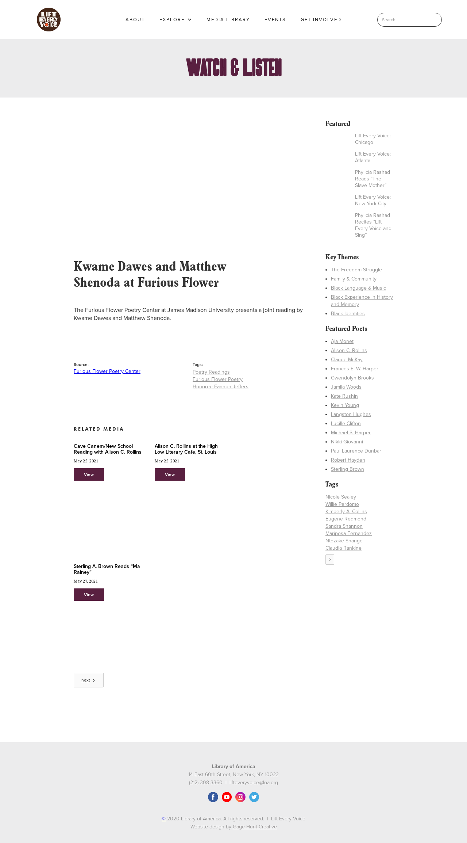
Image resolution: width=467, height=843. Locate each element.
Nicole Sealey (340, 497)
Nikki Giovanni (347, 442)
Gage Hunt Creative (255, 827)
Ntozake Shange (344, 541)
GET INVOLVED (321, 20)
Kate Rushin (344, 396)
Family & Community (354, 279)
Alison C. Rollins (349, 350)
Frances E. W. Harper (354, 369)
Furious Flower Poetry (218, 379)
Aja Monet (342, 341)
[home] (49, 19)
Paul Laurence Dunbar (356, 451)
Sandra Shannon (344, 526)
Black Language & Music (358, 288)
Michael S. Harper (351, 433)
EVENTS (275, 20)
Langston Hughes (351, 414)
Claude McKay (347, 359)
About (135, 20)
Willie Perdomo (342, 504)
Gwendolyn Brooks (352, 378)
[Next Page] (89, 680)
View (89, 474)
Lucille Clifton (346, 423)
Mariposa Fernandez (348, 533)
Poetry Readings (211, 372)
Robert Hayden (348, 460)
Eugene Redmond (345, 519)
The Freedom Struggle (356, 270)
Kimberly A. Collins (346, 511)
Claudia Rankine (343, 548)
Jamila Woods (346, 387)
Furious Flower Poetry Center (107, 371)
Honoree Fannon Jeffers (220, 387)
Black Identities (348, 313)
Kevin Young (345, 405)
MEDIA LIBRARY (228, 20)
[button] (175, 20)
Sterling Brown (347, 469)
